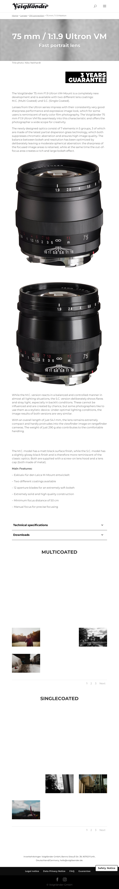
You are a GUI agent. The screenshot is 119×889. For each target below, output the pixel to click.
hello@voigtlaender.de (71, 860)
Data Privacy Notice (54, 871)
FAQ (71, 871)
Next (102, 683)
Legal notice (32, 871)
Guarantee (84, 871)
